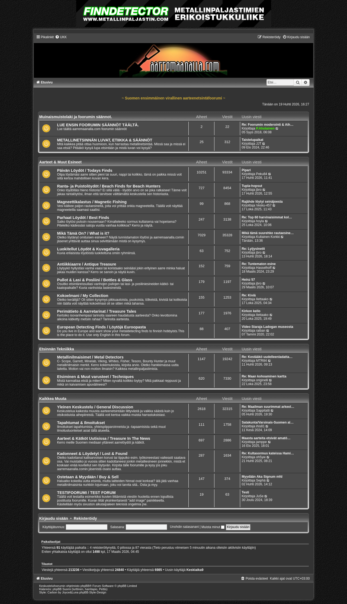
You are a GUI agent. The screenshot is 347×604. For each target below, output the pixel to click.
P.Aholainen (265, 128)
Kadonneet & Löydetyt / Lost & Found (92, 453)
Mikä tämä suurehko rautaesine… (268, 233)
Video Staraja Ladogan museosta (267, 327)
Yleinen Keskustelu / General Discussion (95, 407)
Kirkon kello (251, 311)
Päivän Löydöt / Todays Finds (85, 170)
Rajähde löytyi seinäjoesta (262, 202)
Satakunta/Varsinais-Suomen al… (268, 422)
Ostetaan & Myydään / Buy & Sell (88, 477)
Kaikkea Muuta (52, 398)
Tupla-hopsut (252, 186)
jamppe (261, 442)
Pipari (246, 170)
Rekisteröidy (85, 518)
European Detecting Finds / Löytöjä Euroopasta (101, 327)
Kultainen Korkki (268, 237)
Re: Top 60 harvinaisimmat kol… (267, 217)
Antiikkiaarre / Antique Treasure (86, 264)
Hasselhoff (264, 268)
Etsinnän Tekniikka (56, 349)
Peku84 (261, 174)
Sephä (261, 480)
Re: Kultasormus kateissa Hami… (268, 453)
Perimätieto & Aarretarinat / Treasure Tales (96, 311)
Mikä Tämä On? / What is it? (83, 233)
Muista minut (212, 527)
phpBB (85, 585)
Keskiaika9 (195, 570)
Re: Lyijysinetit (253, 249)
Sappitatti (263, 410)
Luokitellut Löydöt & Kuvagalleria (88, 249)
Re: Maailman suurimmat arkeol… (268, 407)
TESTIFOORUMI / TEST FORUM (86, 492)
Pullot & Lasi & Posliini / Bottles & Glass (94, 280)
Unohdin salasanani (184, 527)
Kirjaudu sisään (53, 518)
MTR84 (261, 361)
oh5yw (261, 457)
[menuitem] (61, 37)
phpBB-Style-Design (92, 592)
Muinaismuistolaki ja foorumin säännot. (75, 117)
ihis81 (260, 426)
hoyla (260, 221)
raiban (260, 330)
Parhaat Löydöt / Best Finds (83, 217)
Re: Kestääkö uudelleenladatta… (267, 357)
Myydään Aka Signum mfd (262, 477)
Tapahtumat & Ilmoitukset (81, 423)
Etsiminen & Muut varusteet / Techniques (95, 376)
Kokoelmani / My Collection (82, 295)
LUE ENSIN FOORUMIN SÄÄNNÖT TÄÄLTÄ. (98, 125)
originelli (262, 380)
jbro (259, 190)
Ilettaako (262, 299)
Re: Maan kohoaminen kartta (264, 376)
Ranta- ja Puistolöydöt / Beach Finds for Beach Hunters (109, 186)
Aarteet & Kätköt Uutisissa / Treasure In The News (103, 438)
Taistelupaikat (252, 140)
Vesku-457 (264, 205)
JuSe (260, 496)
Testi (245, 492)
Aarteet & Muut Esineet (60, 162)
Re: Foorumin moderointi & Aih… (267, 125)
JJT (258, 144)
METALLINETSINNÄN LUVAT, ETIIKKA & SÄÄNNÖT (104, 140)
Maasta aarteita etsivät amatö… (266, 438)
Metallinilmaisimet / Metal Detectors (90, 357)
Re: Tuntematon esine (258, 264)
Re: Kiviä (249, 295)
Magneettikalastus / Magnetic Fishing (92, 202)
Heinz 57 (248, 280)
